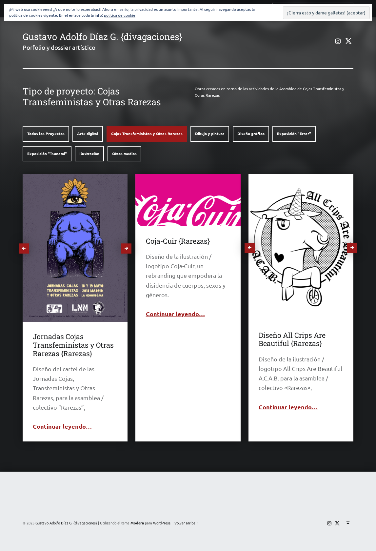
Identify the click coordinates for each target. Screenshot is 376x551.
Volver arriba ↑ (186, 522)
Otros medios (124, 153)
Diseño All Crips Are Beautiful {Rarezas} (292, 339)
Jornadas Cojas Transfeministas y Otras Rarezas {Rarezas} (73, 345)
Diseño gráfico (251, 133)
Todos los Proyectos (46, 133)
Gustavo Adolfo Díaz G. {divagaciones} (102, 36)
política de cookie (119, 15)
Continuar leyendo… (62, 426)
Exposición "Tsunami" (47, 153)
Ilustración (89, 153)
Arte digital (87, 133)
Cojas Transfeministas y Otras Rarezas (147, 133)
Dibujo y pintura (210, 133)
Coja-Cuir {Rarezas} (178, 241)
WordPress (161, 522)
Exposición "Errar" (294, 133)
